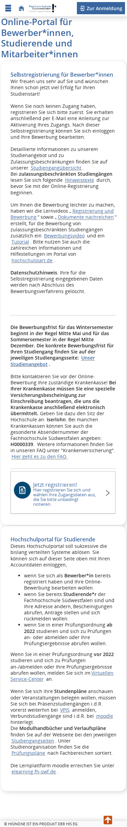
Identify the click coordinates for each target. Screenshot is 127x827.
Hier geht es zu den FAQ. (40, 456)
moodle (104, 716)
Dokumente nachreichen (86, 217)
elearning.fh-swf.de (34, 771)
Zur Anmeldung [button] (103, 8)
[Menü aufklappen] (8, 8)
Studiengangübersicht (56, 168)
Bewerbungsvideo (64, 235)
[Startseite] (21, 8)
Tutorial (20, 241)
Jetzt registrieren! (65, 494)
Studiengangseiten (33, 740)
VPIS (65, 710)
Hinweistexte (79, 180)
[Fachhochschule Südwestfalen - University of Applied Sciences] (43, 8)
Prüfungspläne (28, 753)
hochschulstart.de (32, 260)
